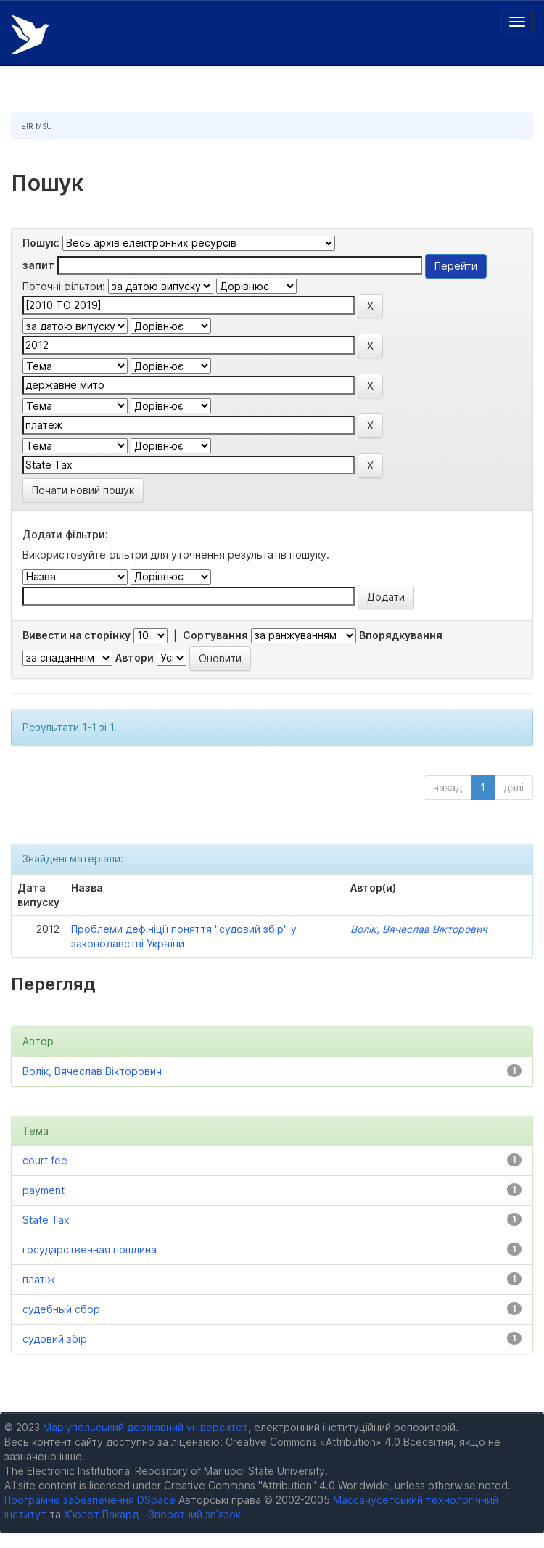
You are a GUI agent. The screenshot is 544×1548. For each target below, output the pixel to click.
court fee (44, 1160)
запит (38, 265)
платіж (38, 1279)
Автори (134, 657)
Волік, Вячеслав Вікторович (418, 929)
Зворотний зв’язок (195, 1514)
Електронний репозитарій (30, 34)
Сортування (215, 635)
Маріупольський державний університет (145, 1427)
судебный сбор (61, 1309)
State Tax (46, 1220)
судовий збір (54, 1339)
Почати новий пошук (83, 490)
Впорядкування (400, 635)
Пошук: (40, 242)
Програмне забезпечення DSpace (90, 1500)
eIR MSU (37, 126)
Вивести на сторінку (76, 635)
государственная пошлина (89, 1249)
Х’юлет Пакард (101, 1514)
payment (43, 1190)
